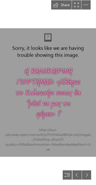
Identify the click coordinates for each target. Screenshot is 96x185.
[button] (61, 5)
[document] (48, 92)
